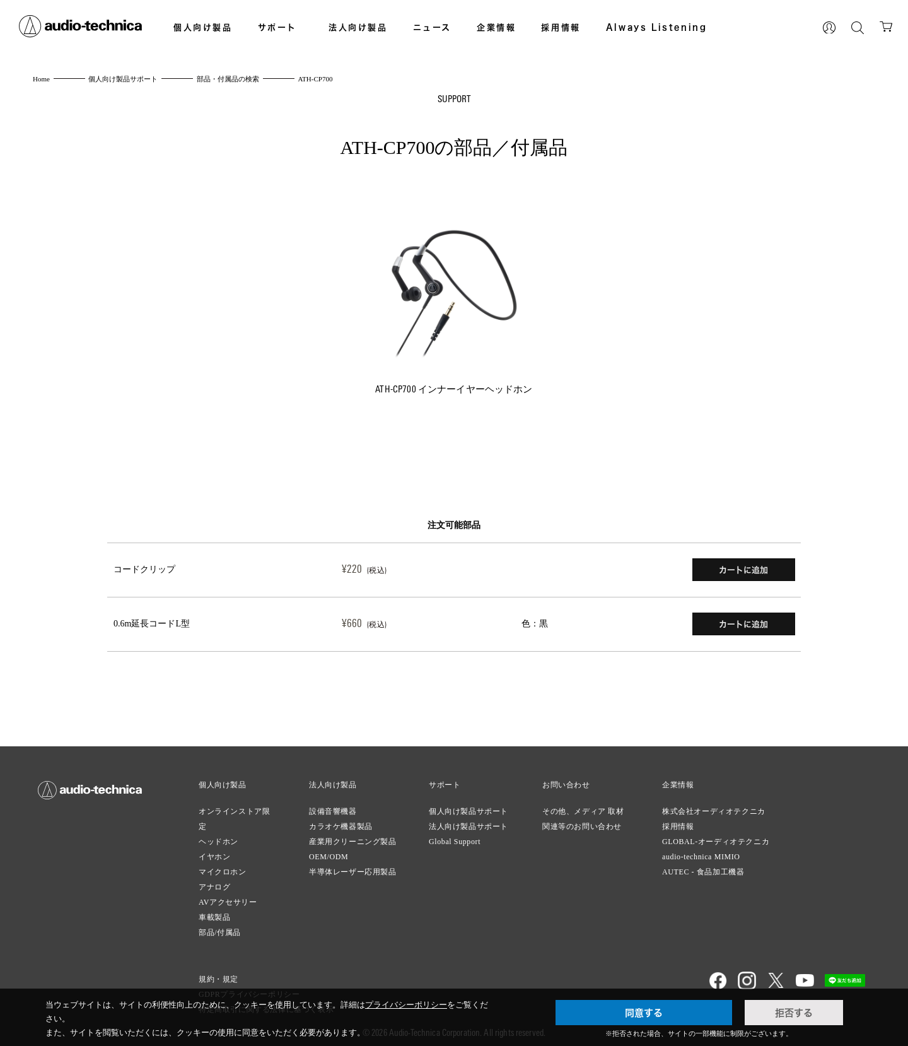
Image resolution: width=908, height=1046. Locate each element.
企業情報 (496, 27)
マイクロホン (223, 866)
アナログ (214, 882)
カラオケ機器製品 (341, 821)
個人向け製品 (203, 27)
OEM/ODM (328, 851)
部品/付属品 (220, 927)
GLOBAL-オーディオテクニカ (715, 836)
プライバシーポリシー (406, 1004)
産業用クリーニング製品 (353, 836)
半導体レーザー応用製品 (353, 866)
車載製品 (214, 912)
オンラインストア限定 (234, 814)
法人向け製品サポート (468, 821)
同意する (644, 1012)
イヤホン (214, 851)
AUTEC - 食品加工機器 (703, 866)
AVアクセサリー (228, 897)
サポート (277, 27)
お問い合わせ (566, 780)
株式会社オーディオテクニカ (713, 806)
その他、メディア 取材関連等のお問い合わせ (583, 814)
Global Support (454, 836)
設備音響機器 (333, 806)
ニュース (432, 27)
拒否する (794, 1012)
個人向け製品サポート (468, 806)
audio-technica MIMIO (701, 851)
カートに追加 (743, 569)
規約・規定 (218, 974)
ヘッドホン (218, 836)
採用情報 (560, 27)
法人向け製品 (358, 27)
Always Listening (656, 27)
